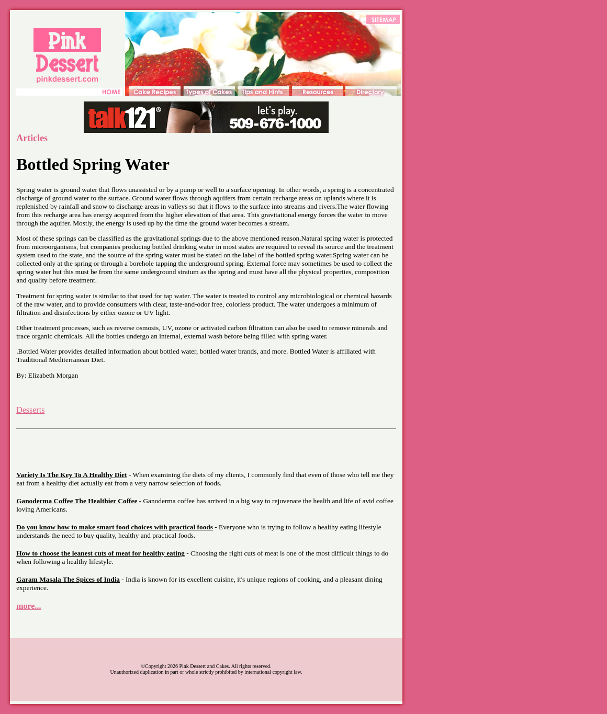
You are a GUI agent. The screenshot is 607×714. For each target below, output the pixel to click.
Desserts (30, 409)
